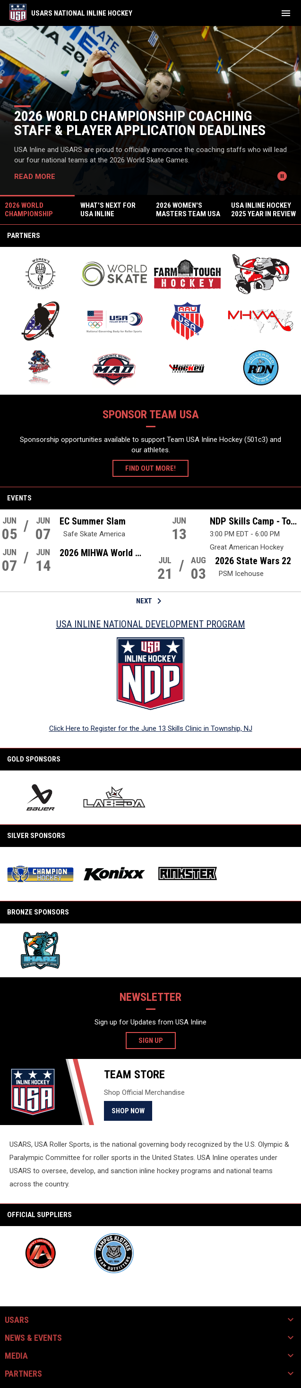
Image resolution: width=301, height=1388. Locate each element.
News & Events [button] (33, 1338)
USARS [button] (17, 1320)
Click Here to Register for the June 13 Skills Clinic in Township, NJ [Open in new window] (150, 728)
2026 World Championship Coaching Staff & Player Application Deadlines (140, 123)
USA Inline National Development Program (150, 624)
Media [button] (16, 1356)
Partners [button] (23, 1374)
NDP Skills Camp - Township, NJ (255, 521)
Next (150, 601)
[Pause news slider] (282, 176)
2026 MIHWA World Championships (103, 553)
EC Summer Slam (93, 521)
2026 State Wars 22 (253, 561)
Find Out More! (150, 468)
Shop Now (132, 1110)
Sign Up (157, 1040)
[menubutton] (286, 13)
